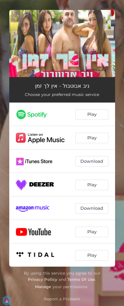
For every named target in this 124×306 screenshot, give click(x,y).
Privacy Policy (42, 279)
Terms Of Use (81, 279)
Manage (43, 286)
